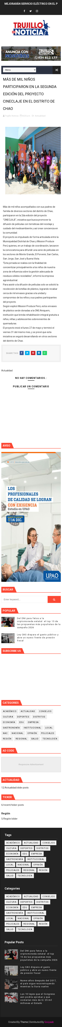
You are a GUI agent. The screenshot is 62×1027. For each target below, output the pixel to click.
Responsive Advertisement (31, 764)
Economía (9, 722)
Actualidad (40, 116)
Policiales (47, 733)
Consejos (45, 711)
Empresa (33, 722)
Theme (24, 1022)
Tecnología (50, 739)
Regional (21, 739)
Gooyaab (49, 1022)
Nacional (17, 733)
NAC (5, 733)
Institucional (32, 728)
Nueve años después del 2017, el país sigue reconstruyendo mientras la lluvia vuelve (38, 983)
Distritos (39, 717)
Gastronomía (11, 728)
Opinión (32, 733)
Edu (21, 722)
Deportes (23, 717)
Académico (10, 711)
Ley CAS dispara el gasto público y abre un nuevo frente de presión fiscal (38, 637)
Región (7, 739)
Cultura (8, 717)
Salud (35, 739)
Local (49, 728)
